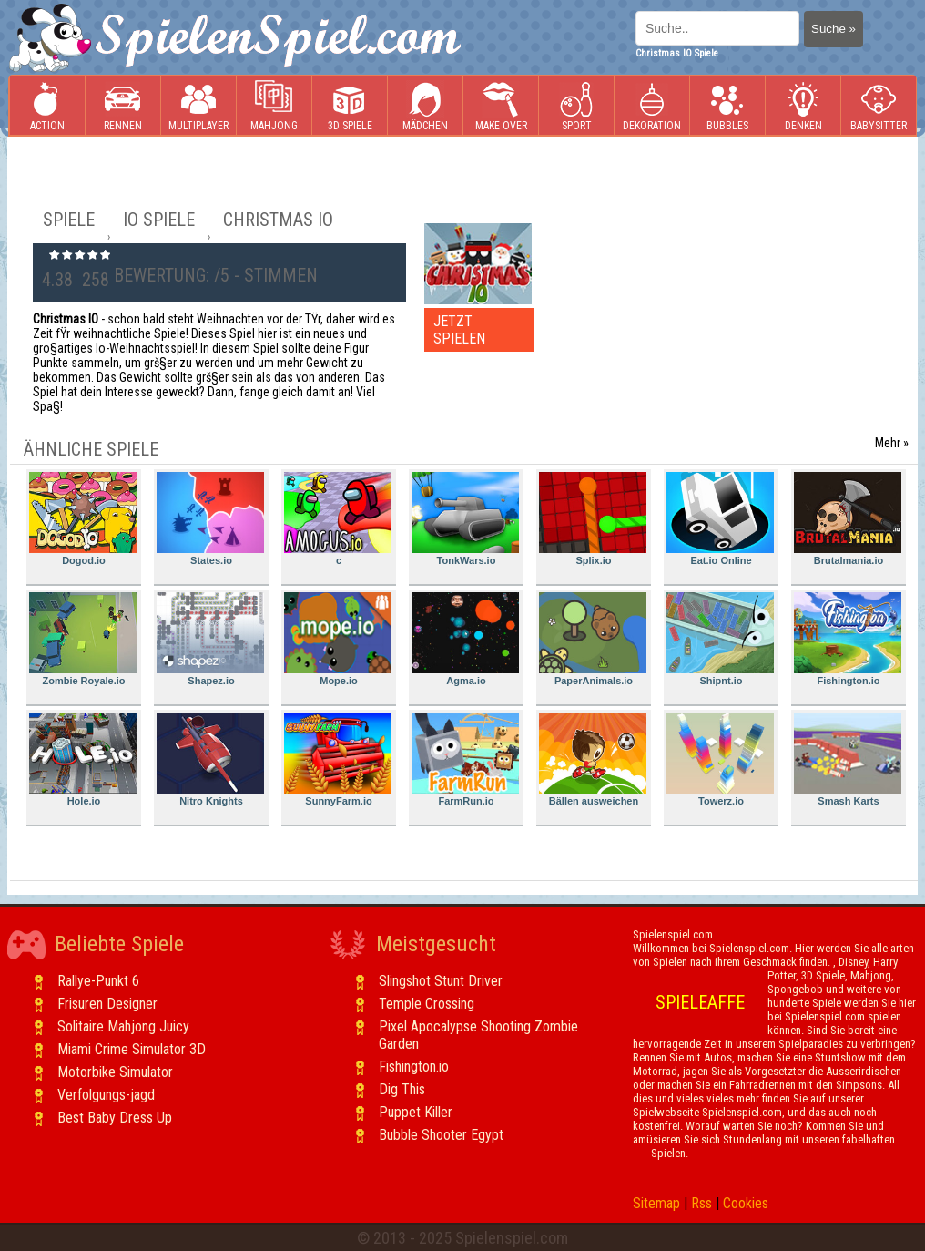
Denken (803, 106)
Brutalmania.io (847, 519)
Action (47, 106)
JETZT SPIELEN (459, 330)
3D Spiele (350, 106)
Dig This (402, 1089)
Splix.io (592, 519)
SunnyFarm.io (337, 759)
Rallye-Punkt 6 (98, 981)
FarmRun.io (465, 759)
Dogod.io (83, 519)
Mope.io (337, 639)
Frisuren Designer (107, 1003)
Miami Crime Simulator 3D (131, 1049)
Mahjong (274, 106)
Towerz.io (720, 759)
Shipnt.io (720, 639)
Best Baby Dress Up (114, 1117)
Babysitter (878, 106)
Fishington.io (847, 639)
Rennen (123, 106)
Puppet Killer (415, 1112)
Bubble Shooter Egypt (441, 1134)
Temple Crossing (426, 1003)
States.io (210, 519)
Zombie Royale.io (83, 639)
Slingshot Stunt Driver (441, 981)
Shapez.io (210, 639)
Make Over (501, 106)
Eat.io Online (720, 519)
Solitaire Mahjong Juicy (123, 1026)
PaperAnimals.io (592, 639)
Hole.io (83, 759)
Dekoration (652, 106)
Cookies (745, 1203)
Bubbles (727, 106)
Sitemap (656, 1203)
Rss (701, 1203)
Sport (576, 106)
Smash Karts (847, 759)
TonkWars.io (465, 519)
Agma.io (465, 639)
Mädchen (425, 106)
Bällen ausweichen (592, 759)
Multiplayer (198, 106)
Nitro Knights (210, 759)
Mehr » (892, 443)
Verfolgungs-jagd (106, 1094)
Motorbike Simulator (115, 1072)
